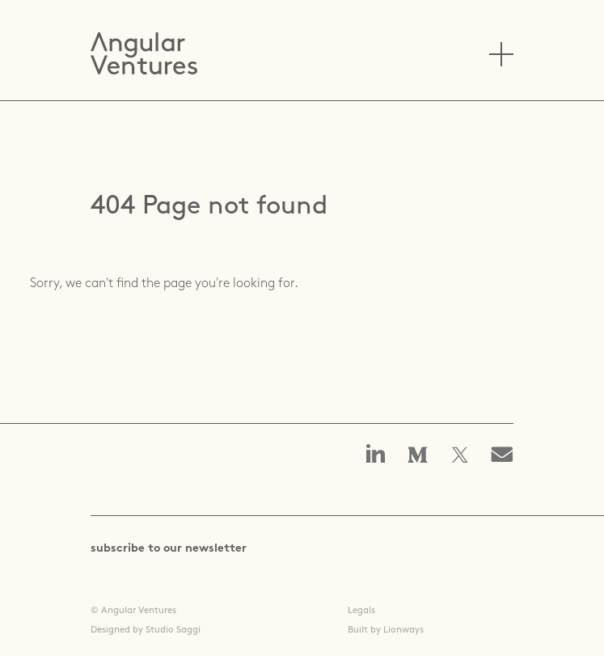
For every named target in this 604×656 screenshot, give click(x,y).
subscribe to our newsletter (169, 549)
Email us (507, 456)
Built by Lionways (386, 630)
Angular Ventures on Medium (418, 456)
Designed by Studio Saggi (146, 630)
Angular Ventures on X (460, 456)
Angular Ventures (144, 53)
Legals (361, 611)
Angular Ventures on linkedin (376, 455)
